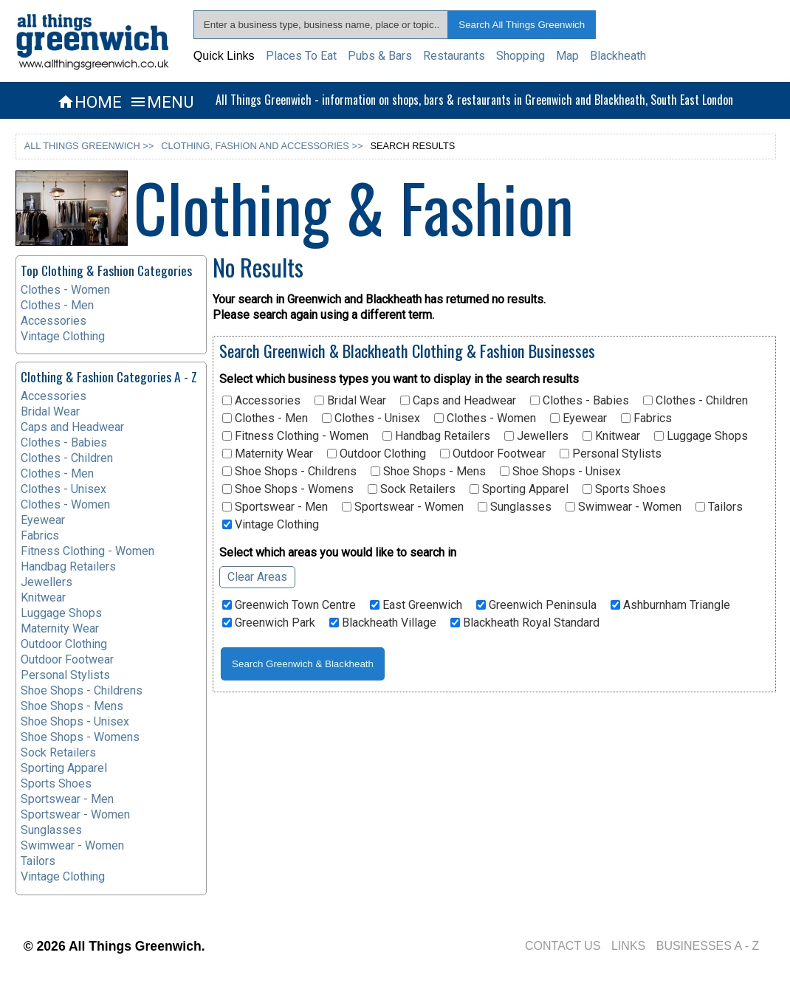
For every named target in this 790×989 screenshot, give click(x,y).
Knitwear (611, 436)
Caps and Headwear (458, 401)
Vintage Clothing (270, 525)
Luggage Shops (701, 436)
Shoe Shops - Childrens (289, 472)
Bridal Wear (350, 401)
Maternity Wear (267, 454)
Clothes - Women (485, 418)
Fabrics (646, 418)
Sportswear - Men (275, 507)
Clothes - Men (265, 418)
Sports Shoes (624, 489)
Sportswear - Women (403, 507)
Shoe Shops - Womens (288, 489)
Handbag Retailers (436, 436)
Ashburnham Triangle (670, 605)
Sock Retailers (412, 489)
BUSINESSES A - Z (708, 946)
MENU (161, 101)
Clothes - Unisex (371, 418)
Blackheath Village (382, 623)
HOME (89, 101)
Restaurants (454, 56)
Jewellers (536, 436)
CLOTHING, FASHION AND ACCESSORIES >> (262, 145)
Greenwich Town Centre (289, 605)
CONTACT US (563, 946)
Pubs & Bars (380, 56)
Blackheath (618, 56)
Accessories (261, 401)
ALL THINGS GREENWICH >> (89, 145)
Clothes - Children (695, 401)
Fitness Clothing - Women (295, 436)
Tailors (719, 507)
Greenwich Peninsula (536, 605)
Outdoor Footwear (493, 454)
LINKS (628, 946)
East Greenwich (416, 605)
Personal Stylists (611, 454)
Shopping (520, 56)
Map (567, 56)
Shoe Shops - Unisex (560, 472)
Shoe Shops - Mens (428, 472)
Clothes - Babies (579, 401)
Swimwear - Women (623, 507)
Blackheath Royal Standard (525, 623)
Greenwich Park (268, 623)
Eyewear (578, 418)
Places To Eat (301, 56)
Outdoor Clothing (376, 454)
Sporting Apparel (519, 489)
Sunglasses (515, 507)
